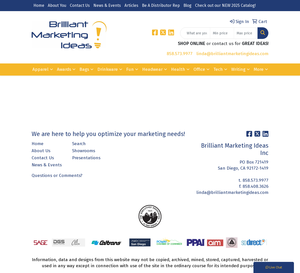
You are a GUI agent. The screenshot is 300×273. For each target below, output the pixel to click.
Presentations (86, 158)
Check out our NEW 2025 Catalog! (225, 5)
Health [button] (178, 69)
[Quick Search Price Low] (222, 33)
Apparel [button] (40, 69)
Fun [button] (130, 69)
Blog (187, 5)
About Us (41, 150)
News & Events (107, 5)
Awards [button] (64, 69)
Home (38, 5)
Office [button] (199, 69)
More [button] (259, 69)
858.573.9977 (179, 53)
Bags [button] (84, 69)
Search (79, 143)
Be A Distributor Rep (161, 5)
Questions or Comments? (57, 175)
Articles (131, 5)
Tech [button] (218, 69)
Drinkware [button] (107, 69)
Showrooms (83, 150)
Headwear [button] (152, 69)
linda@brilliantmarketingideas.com (232, 53)
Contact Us (80, 5)
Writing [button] (238, 69)
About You (57, 5)
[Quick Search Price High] (246, 33)
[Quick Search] (195, 33)
